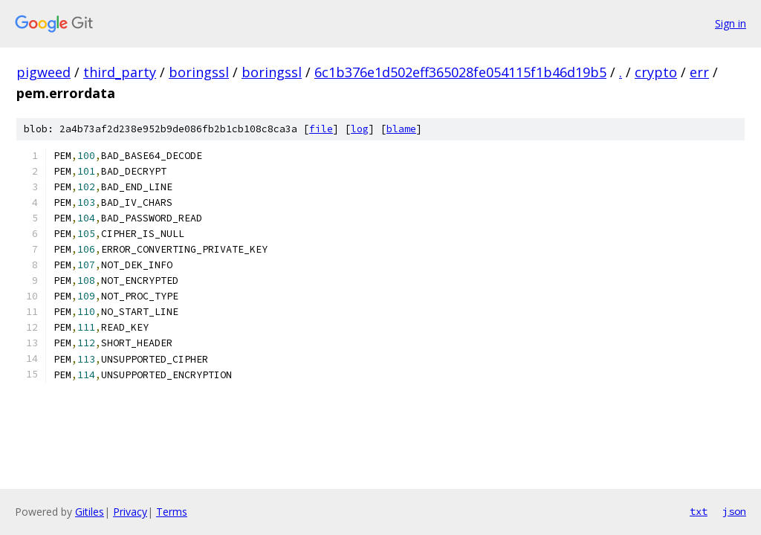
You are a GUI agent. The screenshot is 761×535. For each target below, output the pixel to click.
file (321, 129)
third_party (119, 72)
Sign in (730, 23)
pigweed (43, 72)
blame (401, 129)
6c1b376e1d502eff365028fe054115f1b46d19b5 (460, 72)
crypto (656, 72)
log (360, 129)
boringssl (199, 72)
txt (698, 511)
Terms (171, 512)
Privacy (130, 512)
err (699, 72)
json (734, 511)
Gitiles (89, 512)
